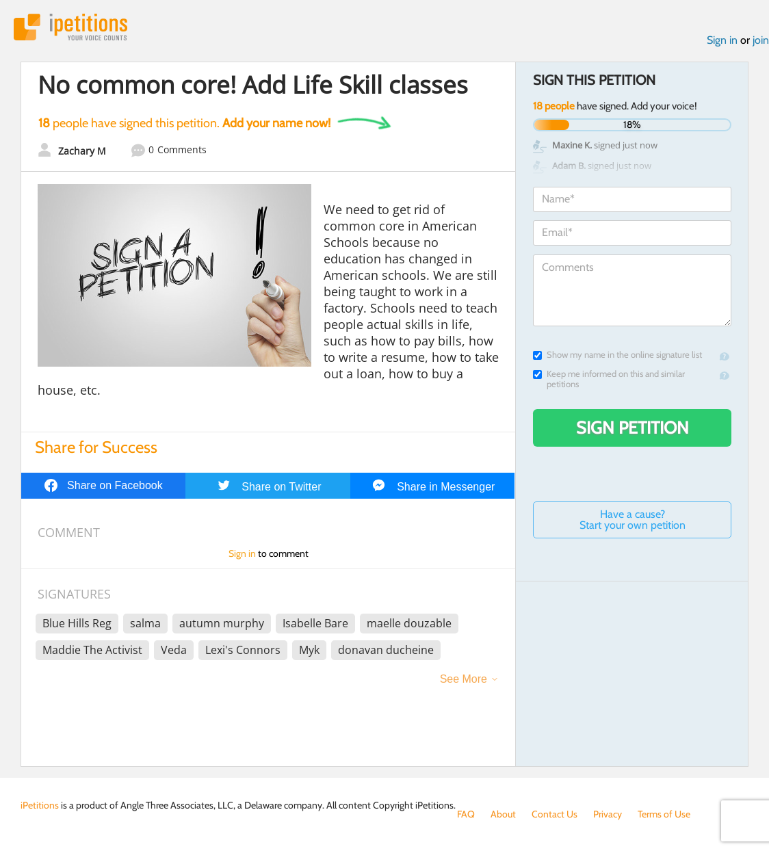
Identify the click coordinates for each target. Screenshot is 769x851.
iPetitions (70, 27)
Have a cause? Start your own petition (632, 520)
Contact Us (554, 814)
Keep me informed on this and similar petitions (609, 379)
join (761, 40)
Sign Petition (632, 427)
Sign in (722, 40)
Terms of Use (664, 814)
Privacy (607, 814)
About (503, 814)
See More (463, 679)
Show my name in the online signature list (617, 355)
